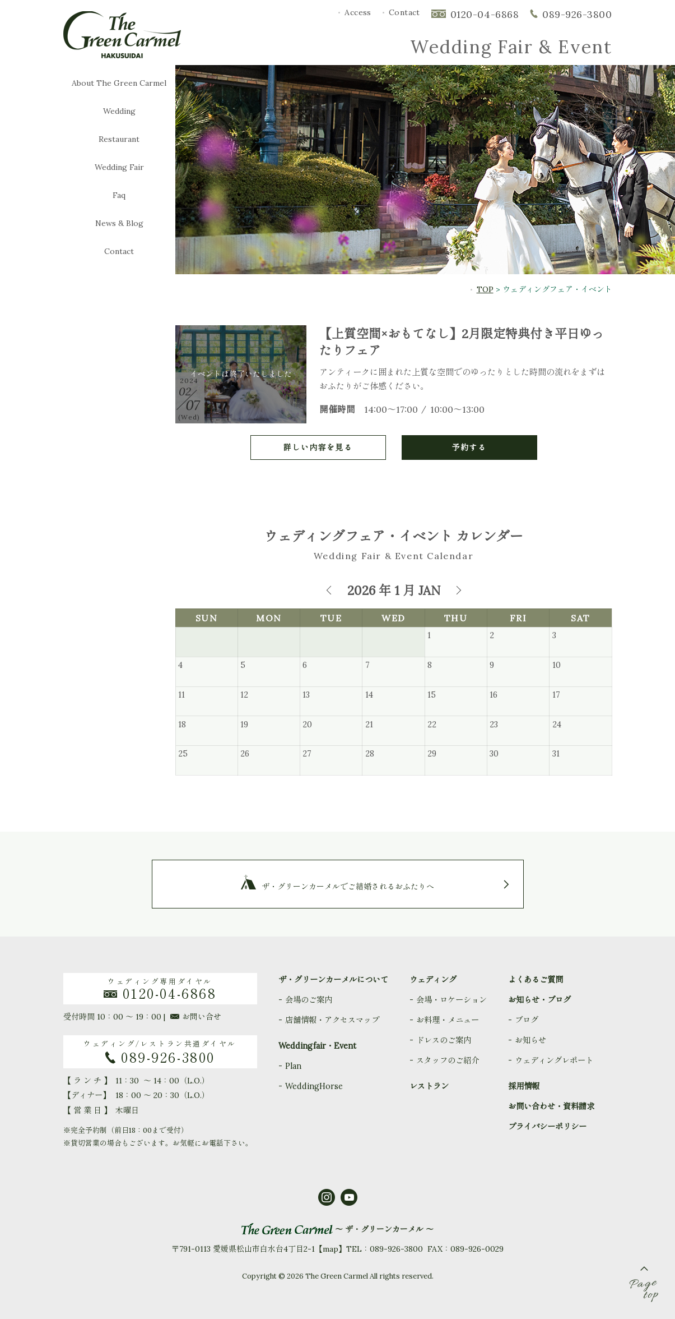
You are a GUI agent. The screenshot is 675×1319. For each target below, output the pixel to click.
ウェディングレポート (554, 1060)
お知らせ (530, 1040)
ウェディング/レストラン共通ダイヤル (160, 1052)
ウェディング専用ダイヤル (160, 989)
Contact (404, 12)
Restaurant (119, 139)
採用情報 (523, 1086)
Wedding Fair (119, 167)
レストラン (429, 1086)
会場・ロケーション (451, 1000)
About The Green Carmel (119, 83)
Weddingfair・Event (317, 1046)
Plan (293, 1066)
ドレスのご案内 (443, 1040)
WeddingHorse (314, 1086)
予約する (469, 447)
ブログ (526, 1020)
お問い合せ (195, 1017)
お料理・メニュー (447, 1020)
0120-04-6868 (484, 14)
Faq (119, 195)
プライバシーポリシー (547, 1127)
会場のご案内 (308, 1000)
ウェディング (433, 980)
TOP (485, 289)
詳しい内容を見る (317, 447)
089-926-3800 (577, 14)
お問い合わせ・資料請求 (551, 1106)
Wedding (119, 111)
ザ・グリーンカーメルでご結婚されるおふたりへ (348, 886)
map (330, 1249)
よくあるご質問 (535, 980)
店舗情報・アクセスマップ (332, 1020)
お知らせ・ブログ (539, 1000)
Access (358, 12)
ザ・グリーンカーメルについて (333, 980)
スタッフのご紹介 (447, 1060)
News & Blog (119, 223)
